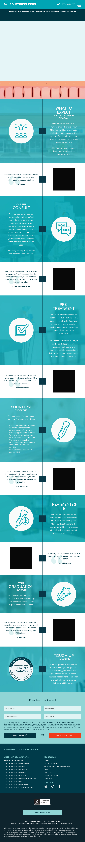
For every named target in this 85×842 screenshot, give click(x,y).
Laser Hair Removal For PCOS (13, 781)
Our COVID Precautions (51, 763)
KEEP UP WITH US (42, 812)
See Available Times (65, 735)
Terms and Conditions (51, 775)
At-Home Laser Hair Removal (13, 760)
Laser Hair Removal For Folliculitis (15, 775)
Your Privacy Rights (50, 778)
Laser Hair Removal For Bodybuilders (16, 769)
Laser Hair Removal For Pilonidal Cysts (16, 784)
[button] (79, 5)
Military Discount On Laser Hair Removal (57, 766)
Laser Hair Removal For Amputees (15, 766)
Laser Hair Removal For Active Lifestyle (16, 763)
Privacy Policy (50, 722)
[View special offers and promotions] (42, 15)
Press (46, 769)
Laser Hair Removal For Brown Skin (15, 772)
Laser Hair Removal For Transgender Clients (18, 787)
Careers (46, 760)
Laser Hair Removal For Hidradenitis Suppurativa (20, 778)
